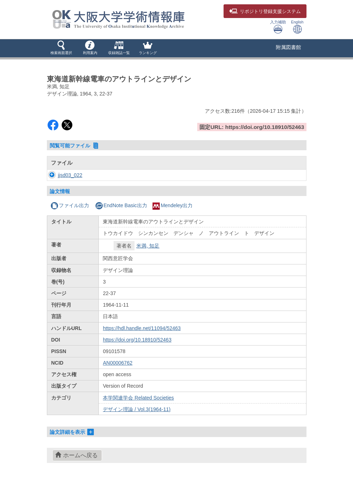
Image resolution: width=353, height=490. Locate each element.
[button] (61, 48)
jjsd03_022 (63, 175)
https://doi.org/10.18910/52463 (137, 340)
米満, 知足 (147, 246)
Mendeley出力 (173, 205)
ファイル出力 (69, 205)
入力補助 (278, 27)
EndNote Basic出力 (121, 205)
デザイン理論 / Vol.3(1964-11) (137, 409)
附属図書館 (288, 47)
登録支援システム (265, 11)
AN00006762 (117, 363)
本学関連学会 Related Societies (138, 398)
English (297, 27)
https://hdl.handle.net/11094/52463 (142, 328)
